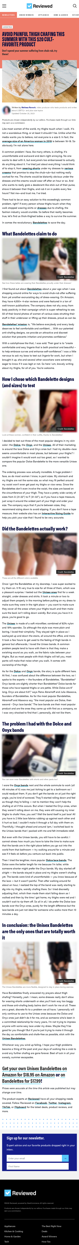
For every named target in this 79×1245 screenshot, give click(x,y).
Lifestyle (7, 27)
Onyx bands (21, 785)
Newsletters (8, 14)
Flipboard (20, 1107)
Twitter (52, 1103)
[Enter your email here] (34, 1158)
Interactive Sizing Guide (56, 513)
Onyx (29, 445)
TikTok (6, 1107)
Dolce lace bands (56, 860)
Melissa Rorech (28, 107)
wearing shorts (31, 168)
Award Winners (26, 14)
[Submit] (65, 1158)
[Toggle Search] (75, 6)
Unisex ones (50, 592)
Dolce (17, 445)
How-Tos (46, 1241)
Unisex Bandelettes (13, 1038)
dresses (41, 207)
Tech (6, 1241)
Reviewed (34, 1098)
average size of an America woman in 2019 (27, 141)
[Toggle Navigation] (4, 6)
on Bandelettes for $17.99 (33, 1077)
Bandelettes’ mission (14, 324)
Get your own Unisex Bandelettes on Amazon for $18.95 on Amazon (34, 1071)
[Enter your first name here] (38, 1166)
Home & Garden (61, 14)
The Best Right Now (51, 1226)
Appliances (43, 14)
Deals (44, 1231)
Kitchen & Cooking (13, 1231)
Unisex (47, 445)
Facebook (41, 1103)
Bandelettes (40, 222)
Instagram (64, 1103)
